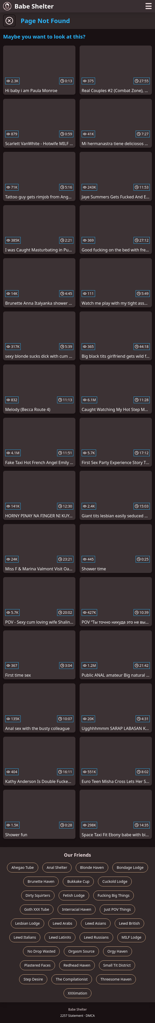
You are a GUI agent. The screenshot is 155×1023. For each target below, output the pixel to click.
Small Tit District (117, 965)
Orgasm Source (81, 951)
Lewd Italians (25, 937)
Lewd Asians (95, 923)
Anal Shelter (57, 867)
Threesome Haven (115, 979)
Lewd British (129, 923)
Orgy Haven (117, 951)
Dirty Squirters (38, 895)
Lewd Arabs (62, 923)
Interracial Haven (76, 909)
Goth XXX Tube (36, 909)
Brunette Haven (41, 881)
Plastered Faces (37, 965)
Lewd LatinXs (60, 937)
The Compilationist (72, 979)
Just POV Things (117, 909)
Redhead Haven (77, 965)
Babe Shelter (28, 6)
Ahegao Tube (22, 867)
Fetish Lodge (74, 895)
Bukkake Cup (78, 881)
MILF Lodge (132, 937)
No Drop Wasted (41, 951)
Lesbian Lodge (27, 923)
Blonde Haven (92, 867)
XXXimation (77, 993)
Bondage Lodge (130, 867)
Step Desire (33, 979)
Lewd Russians (96, 937)
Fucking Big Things (114, 895)
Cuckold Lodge (114, 881)
